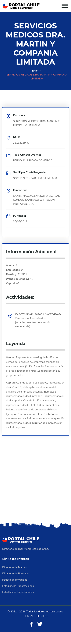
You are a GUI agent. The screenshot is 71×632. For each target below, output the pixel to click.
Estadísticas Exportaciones (18, 586)
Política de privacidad (14, 580)
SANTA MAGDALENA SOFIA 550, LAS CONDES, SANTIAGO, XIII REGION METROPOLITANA (36, 200)
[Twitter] (40, 624)
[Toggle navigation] (65, 6)
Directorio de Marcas (14, 567)
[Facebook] (31, 624)
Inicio (34, 70)
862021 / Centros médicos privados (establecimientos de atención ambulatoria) (38, 320)
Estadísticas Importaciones (18, 592)
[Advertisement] (35, 484)
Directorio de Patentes (15, 573)
